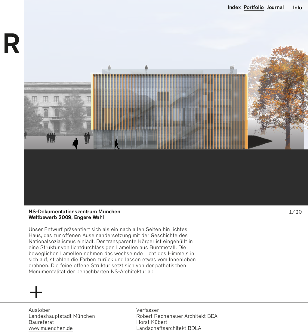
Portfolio (254, 7)
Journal (275, 7)
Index (234, 7)
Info (297, 8)
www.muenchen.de (51, 328)
